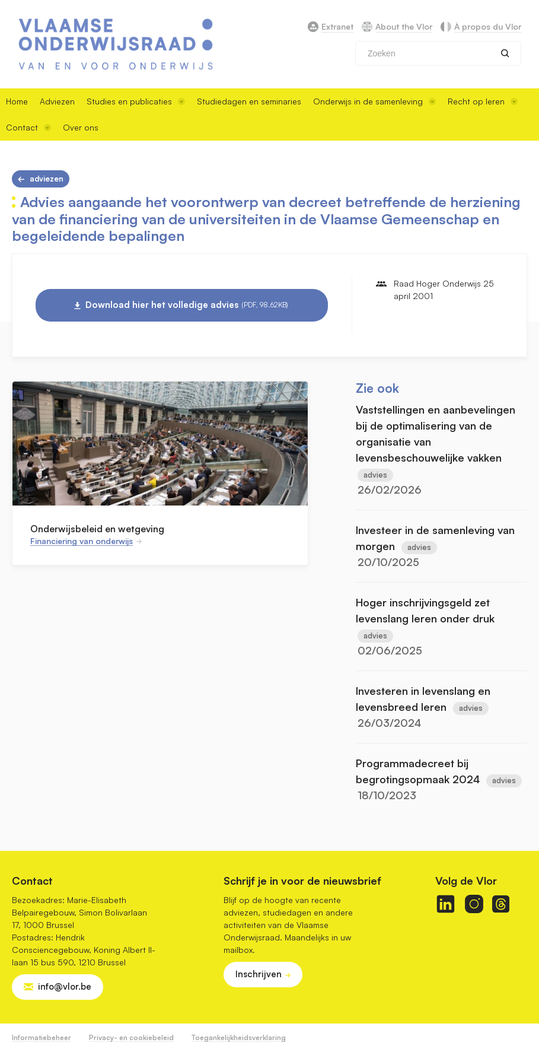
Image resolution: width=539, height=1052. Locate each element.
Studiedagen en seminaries (249, 101)
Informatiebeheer (41, 1037)
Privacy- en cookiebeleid (131, 1037)
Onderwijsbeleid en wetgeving (97, 529)
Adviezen (57, 101)
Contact (28, 127)
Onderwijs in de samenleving (374, 101)
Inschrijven (258, 974)
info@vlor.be (64, 986)
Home (17, 101)
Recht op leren (483, 101)
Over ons (80, 127)
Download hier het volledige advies (186, 305)
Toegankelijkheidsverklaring (239, 1037)
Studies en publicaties (136, 101)
